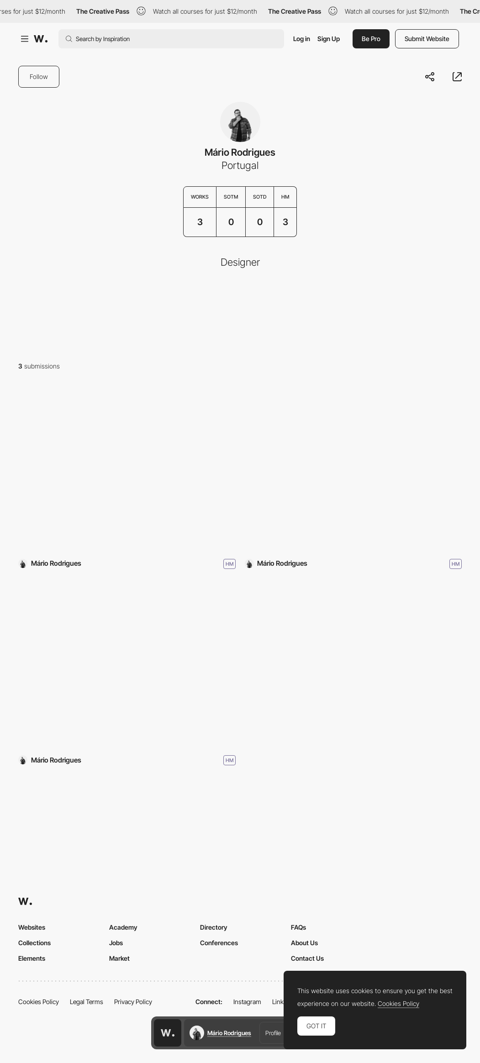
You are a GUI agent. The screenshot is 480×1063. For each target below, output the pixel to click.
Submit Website (427, 38)
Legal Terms (86, 1001)
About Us (304, 943)
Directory (213, 927)
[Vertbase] (353, 468)
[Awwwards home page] (167, 1033)
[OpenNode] (127, 665)
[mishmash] (127, 468)
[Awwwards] (40, 38)
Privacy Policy (133, 1001)
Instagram (247, 1001)
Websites (31, 927)
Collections (34, 943)
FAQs (298, 927)
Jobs (116, 943)
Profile (273, 1033)
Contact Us (307, 958)
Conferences (219, 943)
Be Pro (371, 38)
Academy (123, 927)
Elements (31, 958)
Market (119, 958)
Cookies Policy (38, 1001)
